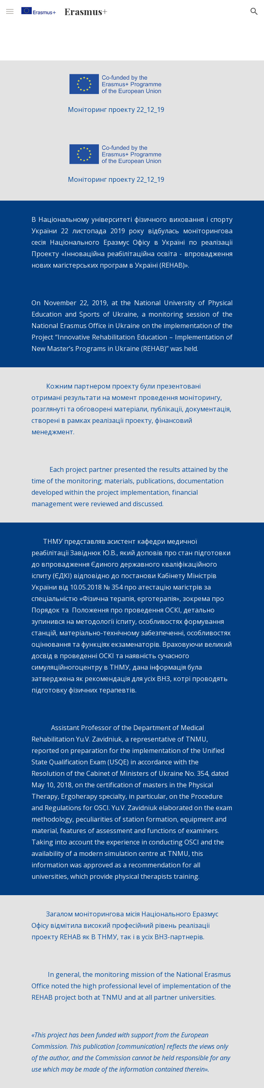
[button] (10, 11)
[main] (132, 109)
